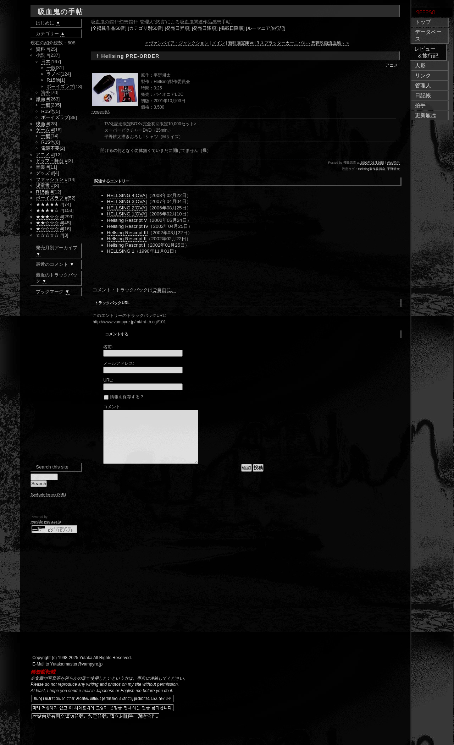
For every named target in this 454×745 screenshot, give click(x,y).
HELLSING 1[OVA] (127, 214)
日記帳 (423, 95)
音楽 (40, 167)
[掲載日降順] (231, 28)
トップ (423, 22)
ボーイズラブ (60, 86)
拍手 (420, 105)
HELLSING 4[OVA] (127, 195)
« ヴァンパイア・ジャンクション (177, 42)
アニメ (391, 65)
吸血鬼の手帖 (60, 12)
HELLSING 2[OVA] (127, 207)
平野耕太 (393, 169)
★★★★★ (47, 204)
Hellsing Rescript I (126, 245)
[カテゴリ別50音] (145, 28)
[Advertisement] (176, 272)
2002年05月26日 (372, 162)
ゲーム (43, 129)
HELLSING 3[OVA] (127, 201)
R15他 (53, 80)
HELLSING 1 (120, 251)
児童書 (43, 185)
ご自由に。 (164, 289)
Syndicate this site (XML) (48, 494)
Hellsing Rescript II (126, 238)
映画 (40, 123)
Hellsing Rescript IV (127, 226)
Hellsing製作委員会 (371, 169)
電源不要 (50, 148)
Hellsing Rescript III (127, 232)
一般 (51, 67)
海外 (45, 92)
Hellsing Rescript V (127, 220)
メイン (218, 42)
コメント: (112, 406)
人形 (420, 66)
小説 (40, 55)
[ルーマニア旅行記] (265, 28)
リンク (423, 75)
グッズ (43, 173)
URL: (108, 380)
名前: (108, 346)
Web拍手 (393, 162)
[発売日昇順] (177, 28)
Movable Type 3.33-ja (46, 522)
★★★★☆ (47, 210)
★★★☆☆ (47, 216)
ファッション (49, 179)
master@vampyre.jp (84, 664)
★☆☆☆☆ (47, 228)
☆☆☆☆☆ (47, 235)
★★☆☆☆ (47, 222)
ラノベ (53, 74)
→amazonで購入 (100, 111)
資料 (40, 49)
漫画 (40, 99)
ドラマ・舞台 (49, 160)
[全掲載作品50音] (108, 28)
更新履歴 (425, 115)
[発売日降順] (204, 28)
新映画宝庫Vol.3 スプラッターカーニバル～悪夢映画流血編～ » (288, 42)
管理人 (423, 85)
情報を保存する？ (124, 396)
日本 (45, 61)
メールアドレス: (118, 363)
